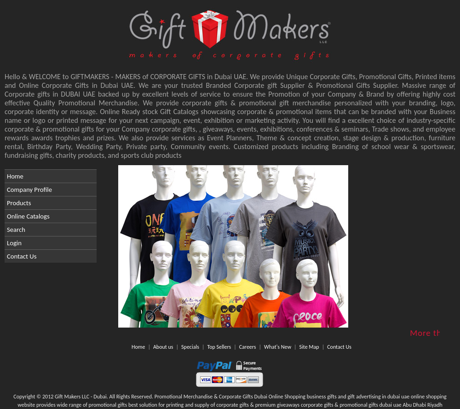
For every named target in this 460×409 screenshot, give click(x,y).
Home (15, 176)
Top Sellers (219, 347)
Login (14, 243)
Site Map (309, 347)
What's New (277, 347)
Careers (247, 347)
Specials (190, 347)
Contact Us (21, 256)
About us (163, 347)
